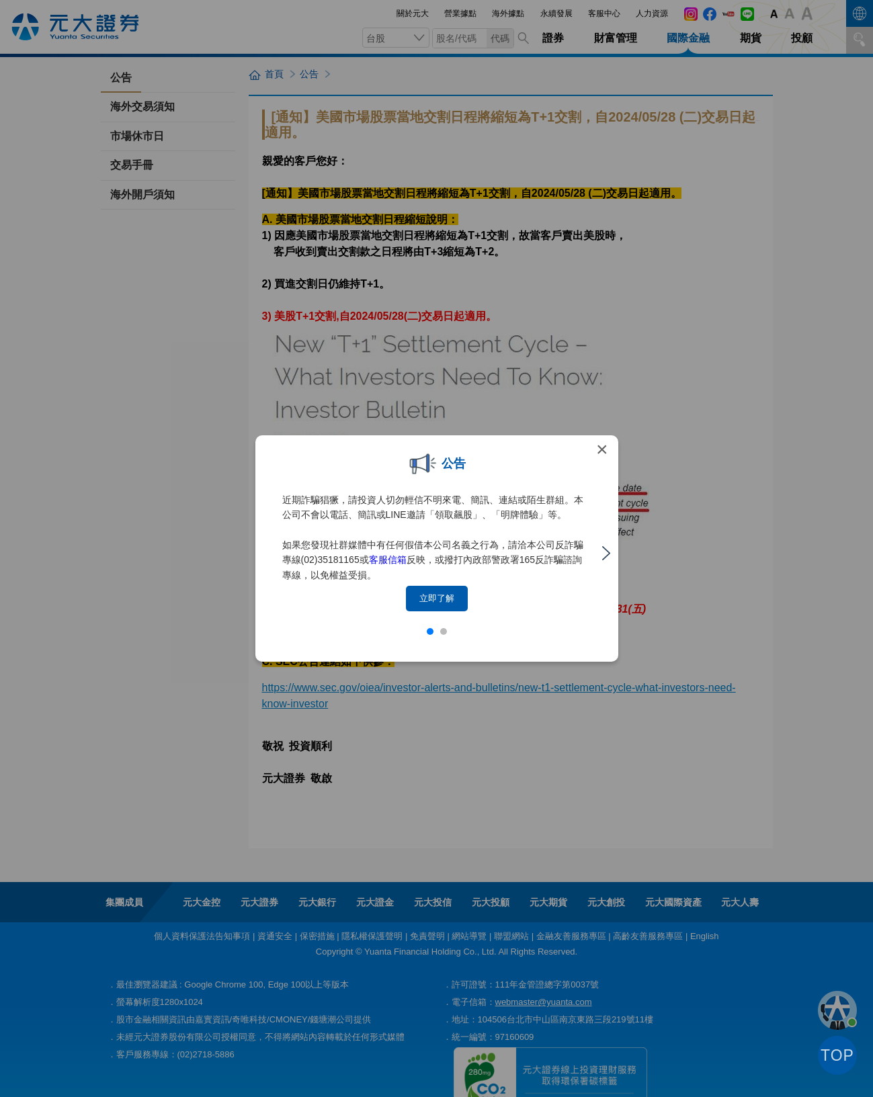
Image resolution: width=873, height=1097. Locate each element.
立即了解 (436, 598)
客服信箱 (388, 559)
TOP (837, 1055)
